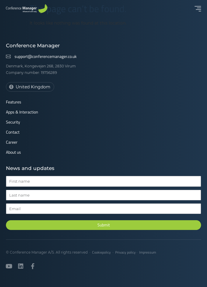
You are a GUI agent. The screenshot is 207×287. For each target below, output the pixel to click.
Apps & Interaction (22, 112)
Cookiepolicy (101, 252)
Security (13, 122)
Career (11, 142)
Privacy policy (125, 252)
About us (13, 152)
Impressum (147, 252)
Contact (13, 132)
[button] (198, 8)
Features (13, 102)
